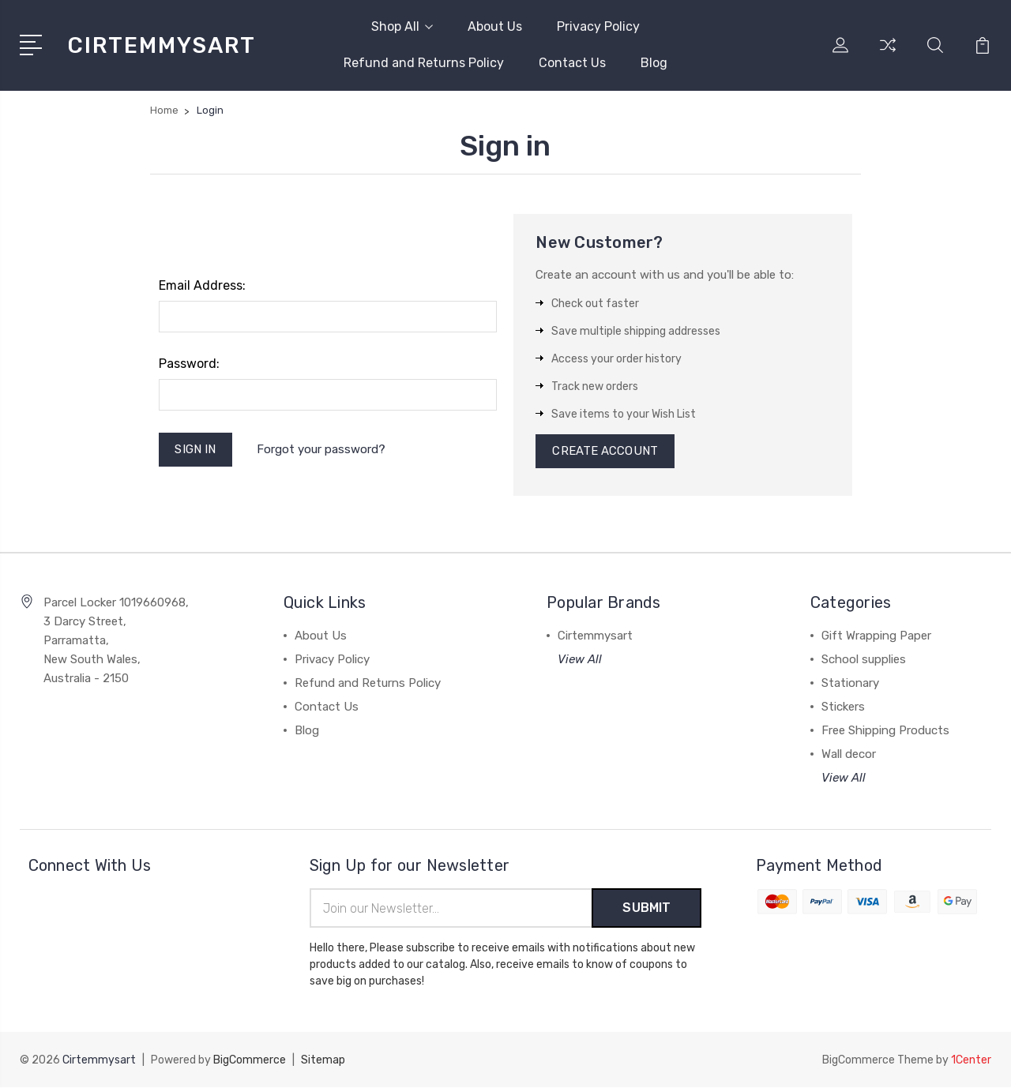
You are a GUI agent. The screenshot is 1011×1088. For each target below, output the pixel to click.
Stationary (850, 684)
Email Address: (202, 285)
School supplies (863, 660)
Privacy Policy (598, 26)
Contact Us (572, 62)
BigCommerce (249, 1060)
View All (580, 660)
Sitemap (323, 1060)
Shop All (402, 26)
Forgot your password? (321, 449)
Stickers (843, 707)
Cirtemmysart (595, 636)
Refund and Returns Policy (424, 62)
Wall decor (848, 755)
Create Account (604, 452)
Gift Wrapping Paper (876, 636)
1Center (971, 1060)
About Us (495, 26)
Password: (189, 363)
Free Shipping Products (885, 731)
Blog (654, 62)
